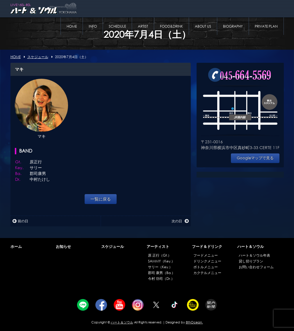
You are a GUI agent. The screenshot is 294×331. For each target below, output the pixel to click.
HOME (72, 26)
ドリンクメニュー (207, 261)
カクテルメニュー (207, 272)
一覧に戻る (100, 199)
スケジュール (112, 246)
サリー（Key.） (160, 266)
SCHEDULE (117, 26)
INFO (93, 26)
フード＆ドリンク (207, 246)
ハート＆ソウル (250, 246)
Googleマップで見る (255, 157)
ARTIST (143, 26)
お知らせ (63, 246)
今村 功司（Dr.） (161, 278)
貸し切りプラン (251, 261)
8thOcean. (194, 322)
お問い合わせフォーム (256, 266)
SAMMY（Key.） (161, 261)
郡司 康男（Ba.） (161, 272)
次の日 (180, 221)
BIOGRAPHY (233, 26)
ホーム (16, 246)
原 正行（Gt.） (159, 255)
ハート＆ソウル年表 (254, 255)
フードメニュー (205, 255)
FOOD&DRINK (171, 26)
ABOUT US (203, 26)
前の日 (20, 221)
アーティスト (158, 246)
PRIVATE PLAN (266, 26)
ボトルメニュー (205, 266)
